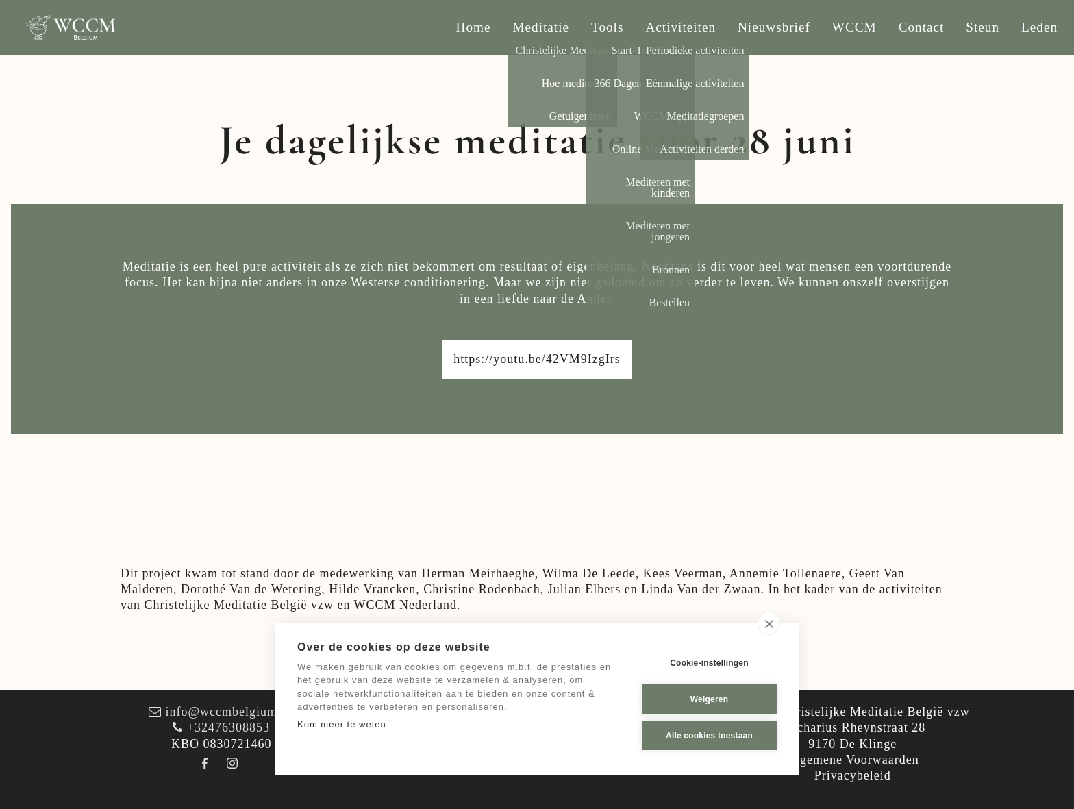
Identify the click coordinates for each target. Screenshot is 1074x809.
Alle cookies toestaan (709, 735)
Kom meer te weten (341, 724)
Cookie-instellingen (709, 663)
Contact (922, 27)
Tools (607, 27)
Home (473, 27)
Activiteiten (680, 27)
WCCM (854, 27)
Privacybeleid (852, 775)
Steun (982, 27)
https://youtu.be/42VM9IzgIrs (536, 359)
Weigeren (709, 699)
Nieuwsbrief (774, 27)
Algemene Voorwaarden (852, 760)
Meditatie (541, 27)
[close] (769, 623)
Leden (1039, 27)
